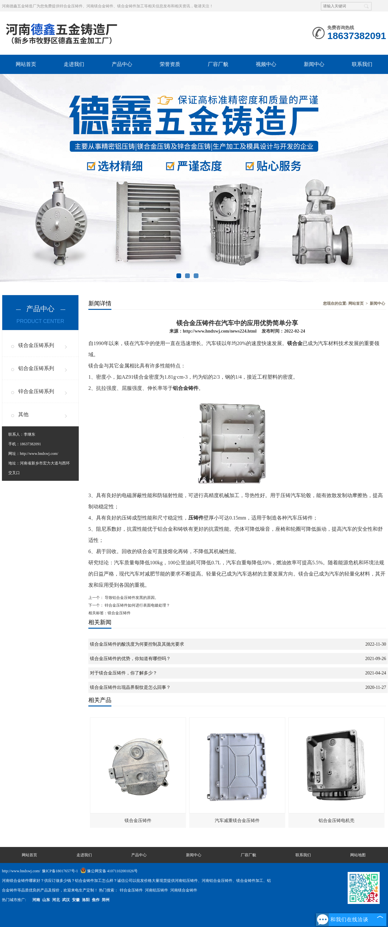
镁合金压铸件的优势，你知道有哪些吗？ (130, 658)
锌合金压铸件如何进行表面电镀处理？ (137, 605)
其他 (23, 414)
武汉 (66, 900)
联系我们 (362, 64)
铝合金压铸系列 (36, 368)
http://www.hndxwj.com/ (39, 453)
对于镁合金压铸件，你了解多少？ (123, 673)
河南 (36, 900)
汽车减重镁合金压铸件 (237, 820)
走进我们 (74, 64)
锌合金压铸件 (132, 890)
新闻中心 (314, 64)
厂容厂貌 (218, 64)
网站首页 (26, 64)
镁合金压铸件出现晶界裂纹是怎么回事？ (130, 687)
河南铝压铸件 (157, 890)
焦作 (96, 900)
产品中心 (122, 64)
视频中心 (266, 64)
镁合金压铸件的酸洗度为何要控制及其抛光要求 (137, 644)
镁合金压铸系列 (36, 345)
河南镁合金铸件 (183, 890)
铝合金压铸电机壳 (336, 820)
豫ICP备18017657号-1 (60, 871)
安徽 (76, 900)
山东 (46, 900)
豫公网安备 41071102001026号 (109, 871)
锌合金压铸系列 (36, 391)
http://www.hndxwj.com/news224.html (219, 331)
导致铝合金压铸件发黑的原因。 (131, 597)
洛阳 (86, 900)
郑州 (105, 900)
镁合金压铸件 (138, 820)
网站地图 (358, 855)
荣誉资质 (170, 64)
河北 (56, 900)
